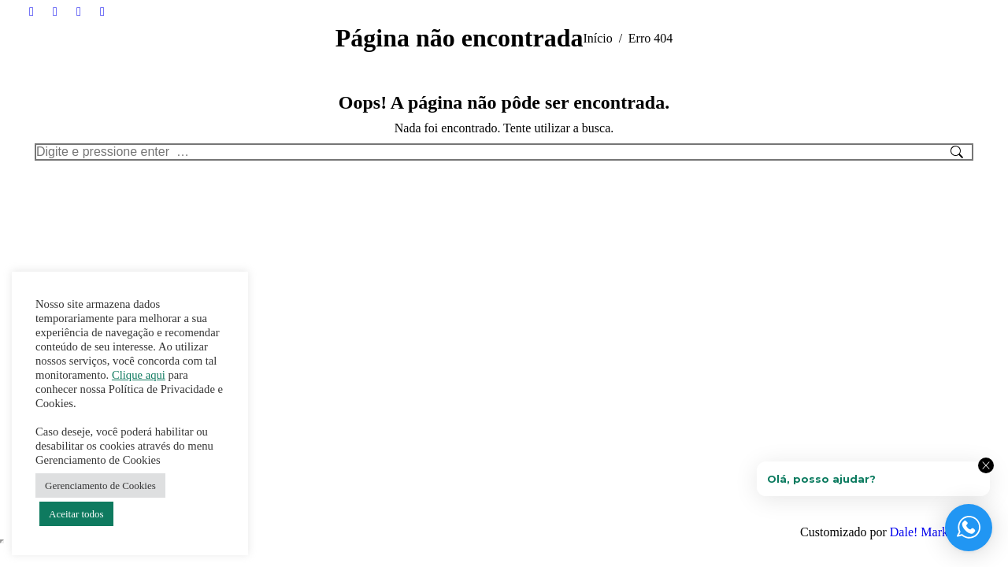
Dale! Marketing (931, 532)
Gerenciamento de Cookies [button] (100, 485)
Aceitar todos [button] (76, 514)
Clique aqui (138, 375)
